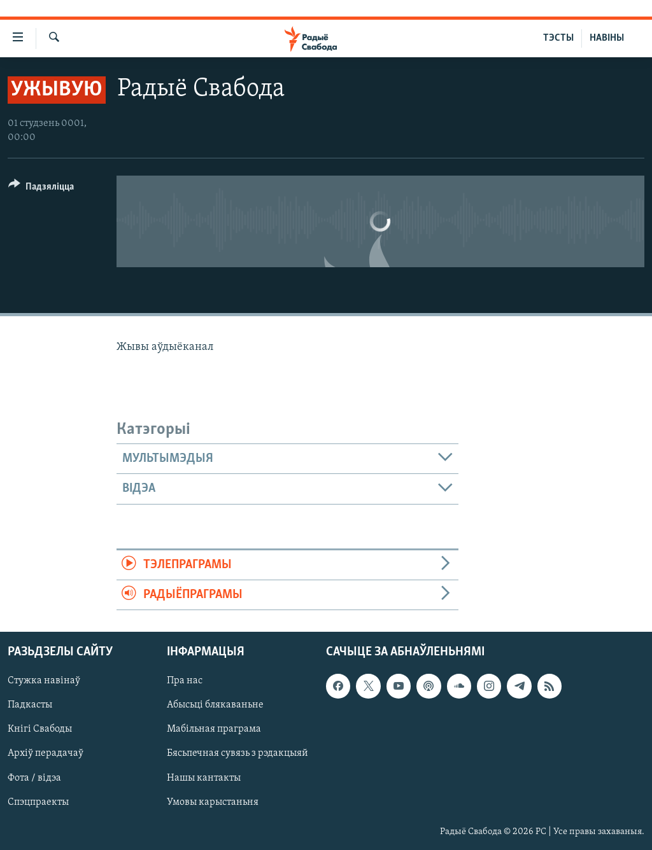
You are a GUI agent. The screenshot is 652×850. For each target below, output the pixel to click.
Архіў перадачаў (45, 754)
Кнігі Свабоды (40, 730)
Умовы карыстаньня (213, 802)
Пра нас (184, 681)
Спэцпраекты (38, 802)
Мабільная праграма (214, 730)
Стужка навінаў (44, 681)
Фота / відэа (34, 778)
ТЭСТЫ (558, 38)
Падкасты (30, 705)
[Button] (41, 189)
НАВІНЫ (607, 38)
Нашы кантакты (204, 778)
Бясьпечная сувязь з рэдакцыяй (237, 754)
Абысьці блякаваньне (215, 705)
